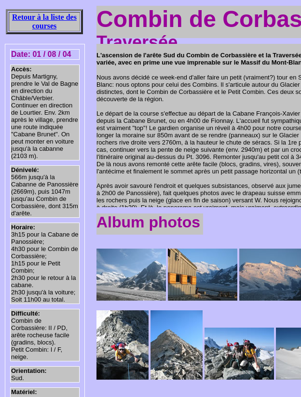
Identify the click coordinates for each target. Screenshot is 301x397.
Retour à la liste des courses (44, 21)
